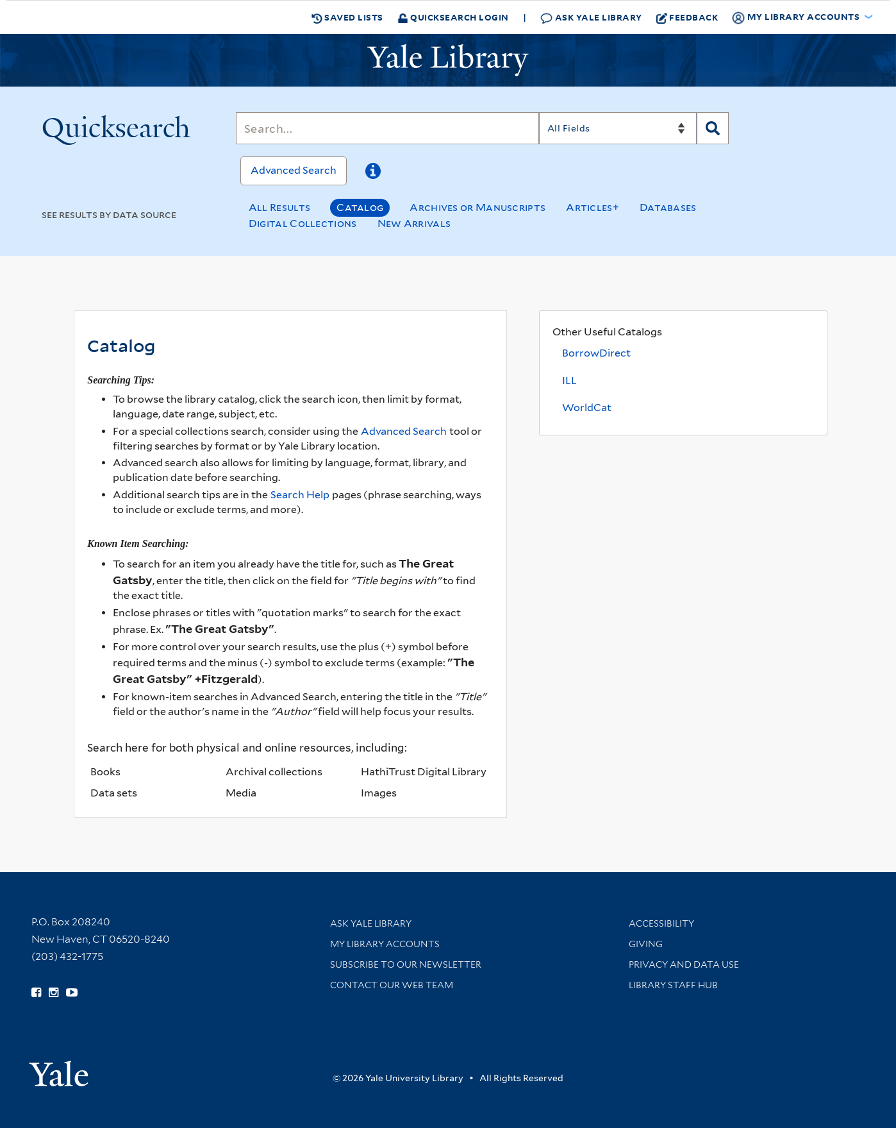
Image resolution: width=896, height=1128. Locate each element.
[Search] (387, 128)
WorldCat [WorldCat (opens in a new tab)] (586, 407)
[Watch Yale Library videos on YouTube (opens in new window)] (72, 992)
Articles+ (592, 207)
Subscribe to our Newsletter (405, 964)
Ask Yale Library (591, 17)
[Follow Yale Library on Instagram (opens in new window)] (53, 992)
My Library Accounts (385, 944)
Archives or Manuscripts (477, 207)
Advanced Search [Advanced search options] (404, 431)
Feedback (687, 17)
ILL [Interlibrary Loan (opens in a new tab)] (569, 381)
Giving (646, 944)
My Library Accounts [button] (796, 17)
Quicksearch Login (453, 17)
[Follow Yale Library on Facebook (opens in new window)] (36, 992)
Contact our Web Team (391, 985)
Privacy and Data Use (684, 964)
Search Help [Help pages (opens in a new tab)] (299, 495)
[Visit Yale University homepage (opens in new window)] (58, 1069)
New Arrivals (414, 223)
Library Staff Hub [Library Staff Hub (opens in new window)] (673, 985)
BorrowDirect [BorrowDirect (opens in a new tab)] (596, 353)
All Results (279, 207)
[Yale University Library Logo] (448, 60)
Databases (668, 207)
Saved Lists (347, 17)
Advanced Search (293, 170)
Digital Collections (303, 223)
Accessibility (661, 923)
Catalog (359, 207)
